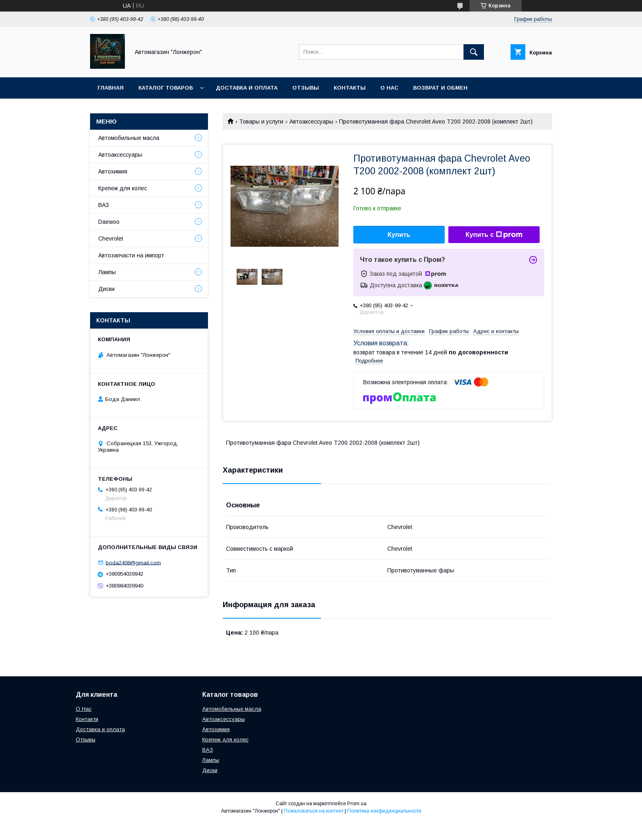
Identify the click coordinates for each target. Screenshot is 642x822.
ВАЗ (103, 205)
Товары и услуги (261, 121)
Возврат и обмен (440, 88)
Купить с (494, 235)
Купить (399, 234)
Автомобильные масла (128, 138)
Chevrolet (110, 238)
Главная (110, 88)
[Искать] (473, 52)
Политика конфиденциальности (384, 811)
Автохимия (112, 171)
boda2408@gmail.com (133, 562)
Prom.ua (356, 803)
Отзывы (305, 88)
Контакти (87, 719)
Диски (106, 289)
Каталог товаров (165, 88)
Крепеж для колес (122, 188)
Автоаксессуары (311, 121)
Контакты (350, 88)
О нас (389, 88)
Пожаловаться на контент (314, 811)
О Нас (84, 709)
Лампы (107, 272)
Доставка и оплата (247, 88)
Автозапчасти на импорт (131, 255)
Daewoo (109, 221)
